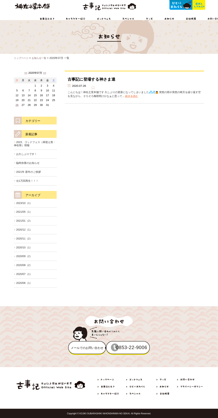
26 (17, 104)
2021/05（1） (24, 211)
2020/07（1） (24, 274)
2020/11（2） (24, 238)
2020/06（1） (24, 282)
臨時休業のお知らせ (28, 162)
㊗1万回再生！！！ (27, 180)
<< (25, 72)
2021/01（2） (24, 220)
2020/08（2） (24, 265)
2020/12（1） (24, 229)
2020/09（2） (24, 256)
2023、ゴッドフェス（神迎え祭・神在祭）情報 (35, 144)
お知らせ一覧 (40, 57)
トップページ (22, 57)
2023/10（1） (24, 203)
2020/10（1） (24, 247)
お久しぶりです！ (26, 154)
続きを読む (131, 96)
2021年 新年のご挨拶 (28, 171)
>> (44, 72)
